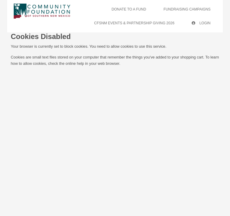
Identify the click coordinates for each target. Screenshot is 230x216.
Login (201, 23)
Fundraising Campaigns (187, 9)
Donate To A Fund (129, 9)
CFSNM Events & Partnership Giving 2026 (134, 23)
